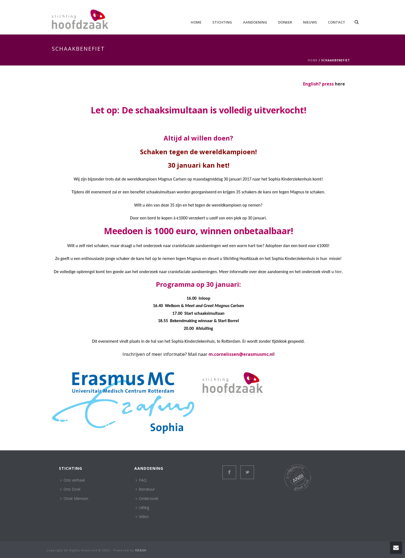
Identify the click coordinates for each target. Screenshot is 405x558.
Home (196, 22)
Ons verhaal (72, 480)
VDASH (140, 550)
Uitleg (142, 507)
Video (142, 516)
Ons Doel (70, 489)
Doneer (285, 22)
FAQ (141, 480)
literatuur (145, 489)
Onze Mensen (74, 498)
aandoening (255, 22)
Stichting (222, 22)
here (340, 84)
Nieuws (310, 22)
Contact (336, 22)
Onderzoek (147, 498)
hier (338, 271)
